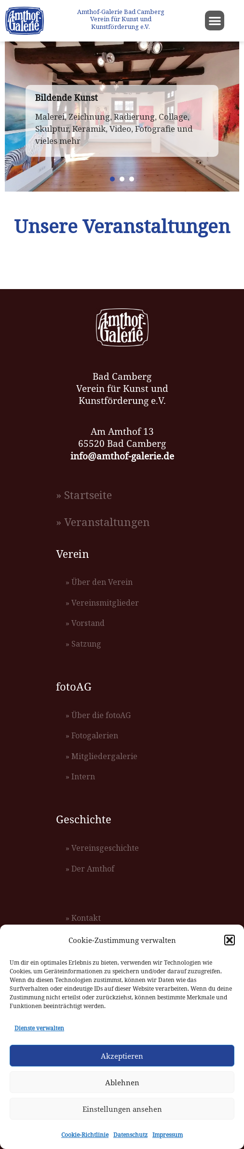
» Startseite (84, 494)
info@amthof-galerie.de (122, 455)
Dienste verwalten (39, 1028)
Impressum (167, 1135)
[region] (122, 117)
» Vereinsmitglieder (102, 602)
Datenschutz (130, 1135)
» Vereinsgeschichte (102, 848)
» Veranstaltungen (103, 521)
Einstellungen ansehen (122, 1109)
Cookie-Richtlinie (84, 1135)
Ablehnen (122, 1082)
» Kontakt (83, 918)
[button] (229, 940)
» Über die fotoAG (98, 715)
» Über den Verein (99, 582)
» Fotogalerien (92, 735)
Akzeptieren (122, 1056)
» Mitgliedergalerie (101, 756)
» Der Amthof (90, 868)
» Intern (80, 776)
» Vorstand (85, 623)
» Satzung (83, 643)
